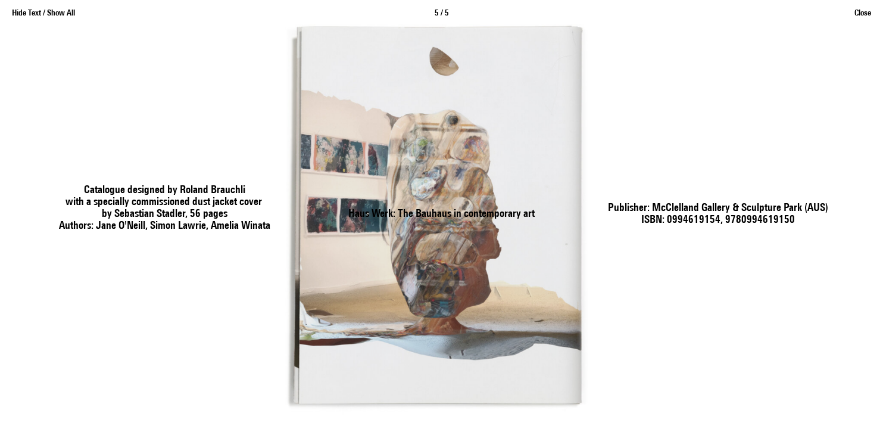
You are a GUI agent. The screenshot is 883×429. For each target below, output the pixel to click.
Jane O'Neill (120, 226)
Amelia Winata (240, 226)
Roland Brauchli (212, 190)
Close (862, 13)
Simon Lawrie (178, 226)
